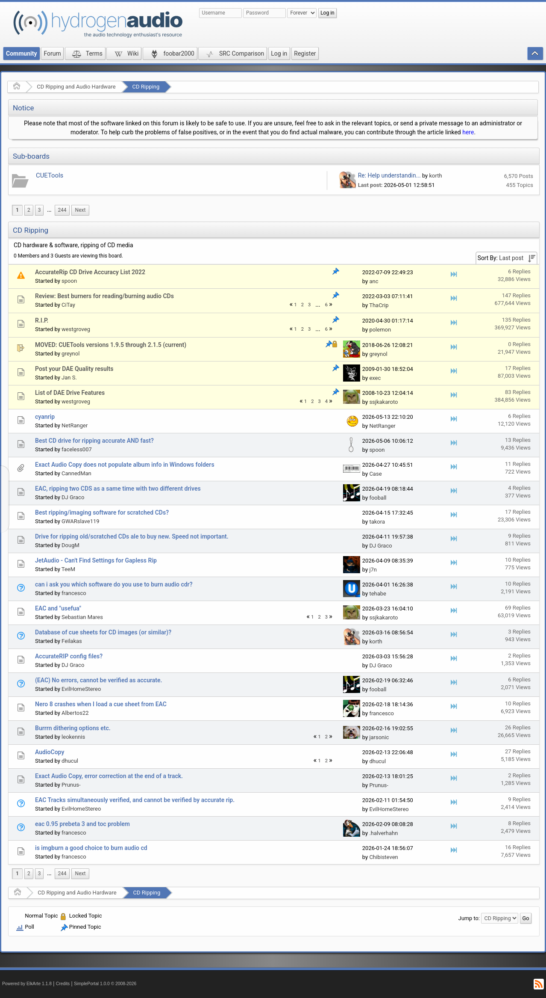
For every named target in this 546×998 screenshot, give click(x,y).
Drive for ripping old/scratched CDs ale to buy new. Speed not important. (132, 536)
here (468, 132)
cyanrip (45, 416)
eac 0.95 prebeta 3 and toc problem (82, 823)
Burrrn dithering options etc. (73, 728)
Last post (511, 258)
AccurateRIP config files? (69, 656)
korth (435, 175)
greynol (70, 353)
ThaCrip (378, 305)
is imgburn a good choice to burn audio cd (91, 847)
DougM (70, 545)
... (49, 210)
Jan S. (69, 377)
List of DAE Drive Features (70, 392)
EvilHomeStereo (81, 689)
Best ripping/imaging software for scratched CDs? (102, 512)
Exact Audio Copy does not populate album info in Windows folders (124, 464)
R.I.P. (41, 320)
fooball (377, 498)
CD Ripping (146, 86)
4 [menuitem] (326, 401)
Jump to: (469, 918)
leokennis (73, 737)
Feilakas (72, 641)
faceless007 (77, 449)
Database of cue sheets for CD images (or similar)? (103, 632)
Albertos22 (75, 713)
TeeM (68, 569)
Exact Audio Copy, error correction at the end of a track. (109, 776)
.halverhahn (383, 833)
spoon (69, 281)
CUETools (49, 175)
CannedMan (76, 473)
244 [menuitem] (62, 210)
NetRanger (75, 425)
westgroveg (76, 329)
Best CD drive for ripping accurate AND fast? (94, 440)
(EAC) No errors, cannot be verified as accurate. (98, 680)
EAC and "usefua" (58, 608)
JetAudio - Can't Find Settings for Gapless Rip (96, 560)
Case (375, 474)
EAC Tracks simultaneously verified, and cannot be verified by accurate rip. (135, 800)
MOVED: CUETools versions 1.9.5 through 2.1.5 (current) (110, 344)
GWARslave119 (80, 521)
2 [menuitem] (28, 210)
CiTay (68, 305)
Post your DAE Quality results (74, 368)
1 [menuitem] (17, 210)
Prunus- (71, 785)
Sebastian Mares (82, 617)
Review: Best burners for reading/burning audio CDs (104, 296)
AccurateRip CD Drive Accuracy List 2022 (90, 272)
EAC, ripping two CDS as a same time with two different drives (118, 488)
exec (375, 378)
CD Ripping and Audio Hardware (76, 86)
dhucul (70, 761)
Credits (63, 983)
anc (373, 281)
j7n (373, 569)
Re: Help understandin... (389, 175)
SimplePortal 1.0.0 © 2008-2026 (105, 983)
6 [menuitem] (326, 305)
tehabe (377, 593)
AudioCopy (49, 752)
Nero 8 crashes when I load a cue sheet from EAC (101, 704)
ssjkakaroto (383, 402)
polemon (380, 329)
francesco (74, 593)
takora (377, 521)
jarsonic (379, 737)
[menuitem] (49, 210)
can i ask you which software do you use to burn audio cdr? (114, 584)
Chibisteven (383, 857)
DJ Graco (73, 497)
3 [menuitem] (39, 210)
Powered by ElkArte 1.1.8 (27, 983)
